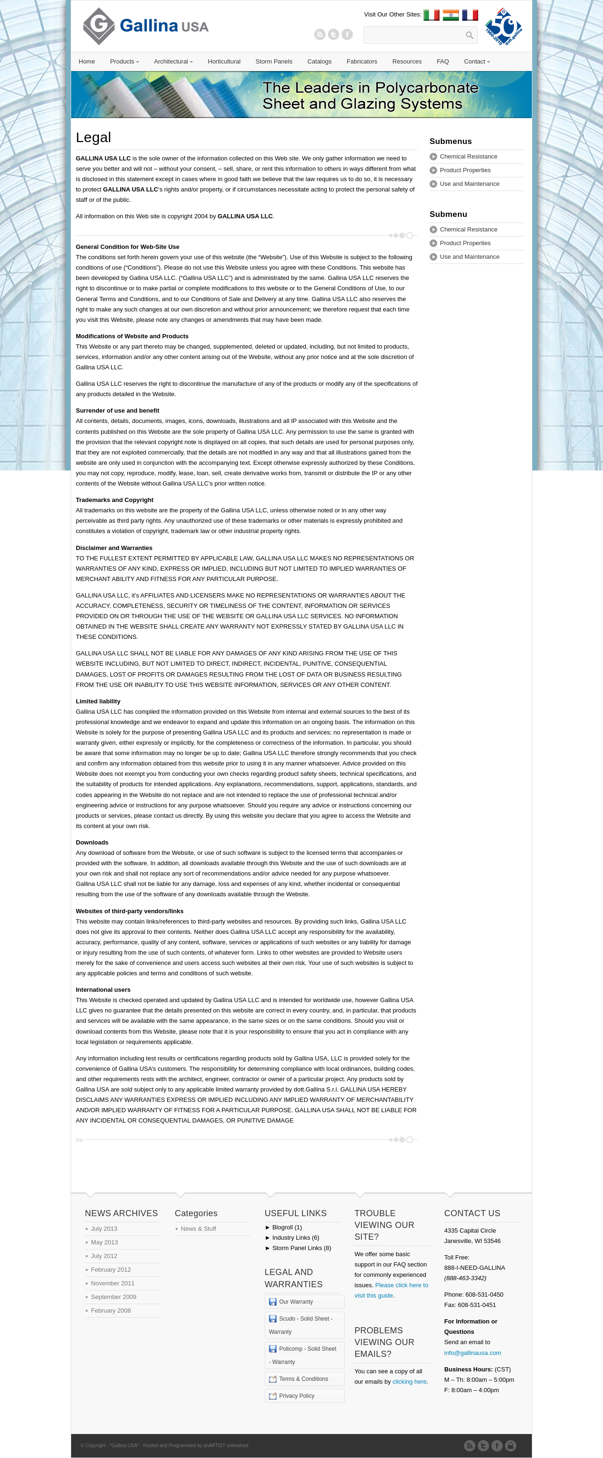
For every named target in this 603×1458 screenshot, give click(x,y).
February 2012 (111, 1269)
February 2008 (111, 1310)
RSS (320, 34)
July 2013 (104, 1228)
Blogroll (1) (283, 1227)
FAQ (443, 61)
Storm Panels (274, 61)
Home (87, 61)
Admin (512, 1445)
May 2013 (104, 1242)
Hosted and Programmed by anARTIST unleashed (195, 1445)
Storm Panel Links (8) (298, 1247)
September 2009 (113, 1296)
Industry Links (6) (292, 1237)
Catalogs (320, 61)
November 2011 (113, 1283)
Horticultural (224, 61)
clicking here (409, 1381)
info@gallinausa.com (472, 1352)
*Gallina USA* (124, 1445)
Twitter (333, 34)
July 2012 (104, 1255)
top (79, 1139)
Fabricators (362, 61)
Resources (407, 61)
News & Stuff (198, 1228)
